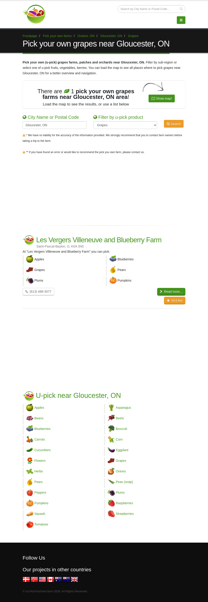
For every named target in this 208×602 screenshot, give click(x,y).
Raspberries (124, 503)
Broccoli (121, 429)
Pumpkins (41, 503)
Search (174, 124)
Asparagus (123, 407)
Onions (121, 471)
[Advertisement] (104, 188)
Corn (119, 439)
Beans (38, 418)
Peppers (40, 492)
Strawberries (125, 514)
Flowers (39, 460)
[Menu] (181, 20)
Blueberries (42, 429)
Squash (39, 514)
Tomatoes (41, 524)
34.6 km (174, 300)
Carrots (39, 439)
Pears (38, 482)
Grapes (121, 460)
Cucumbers (42, 450)
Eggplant (122, 450)
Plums (120, 492)
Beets (120, 418)
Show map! (161, 98)
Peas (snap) (124, 482)
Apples (39, 407)
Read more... (171, 291)
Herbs (38, 471)
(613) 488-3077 (38, 291)
